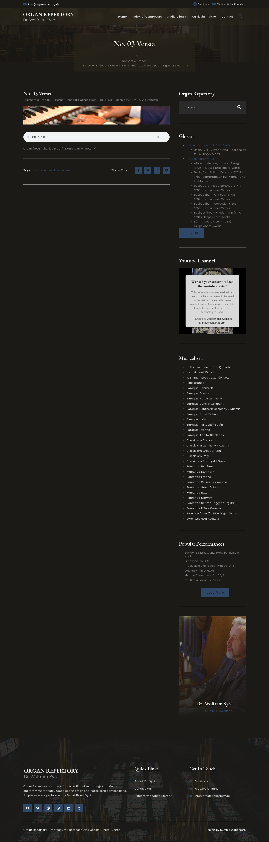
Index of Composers (147, 16)
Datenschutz (78, 830)
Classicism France (199, 440)
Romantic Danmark (200, 472)
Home (122, 16)
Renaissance (195, 383)
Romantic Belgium (199, 467)
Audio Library (176, 16)
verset (65, 170)
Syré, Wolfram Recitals (202, 519)
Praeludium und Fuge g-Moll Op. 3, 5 (209, 566)
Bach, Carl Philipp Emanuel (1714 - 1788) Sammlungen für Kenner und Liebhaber (219, 176)
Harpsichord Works (200, 159)
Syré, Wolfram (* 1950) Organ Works (212, 514)
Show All (191, 233)
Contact (227, 16)
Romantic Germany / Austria (207, 482)
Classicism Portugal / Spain (206, 461)
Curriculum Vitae (204, 16)
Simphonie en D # (197, 561)
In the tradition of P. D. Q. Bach (208, 145)
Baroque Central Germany (205, 404)
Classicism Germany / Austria (207, 446)
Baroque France (197, 393)
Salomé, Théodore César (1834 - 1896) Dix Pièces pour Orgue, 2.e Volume (135, 65)
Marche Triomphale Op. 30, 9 (205, 575)
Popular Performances (201, 544)
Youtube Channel (197, 260)
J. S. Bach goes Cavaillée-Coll (207, 378)
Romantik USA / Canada (203, 508)
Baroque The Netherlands (205, 435)
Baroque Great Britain (202, 414)
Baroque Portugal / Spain (204, 425)
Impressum (58, 830)
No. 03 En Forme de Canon (203, 580)
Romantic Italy (196, 493)
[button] (215, 593)
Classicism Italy (197, 456)
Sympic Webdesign (232, 830)
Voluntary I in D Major (199, 570)
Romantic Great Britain (202, 487)
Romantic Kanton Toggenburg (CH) (211, 503)
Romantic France (134, 61)
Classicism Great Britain (203, 451)
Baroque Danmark (199, 388)
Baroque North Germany (204, 399)
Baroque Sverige (198, 430)
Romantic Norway (199, 498)
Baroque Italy (196, 419)
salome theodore (47, 170)
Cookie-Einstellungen (105, 830)
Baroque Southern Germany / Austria (213, 409)
